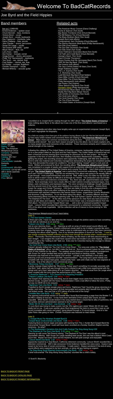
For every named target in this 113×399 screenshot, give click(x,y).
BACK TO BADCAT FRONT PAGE (15, 371)
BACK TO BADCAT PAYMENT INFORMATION (20, 379)
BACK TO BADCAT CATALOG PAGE (16, 375)
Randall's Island (64, 88)
